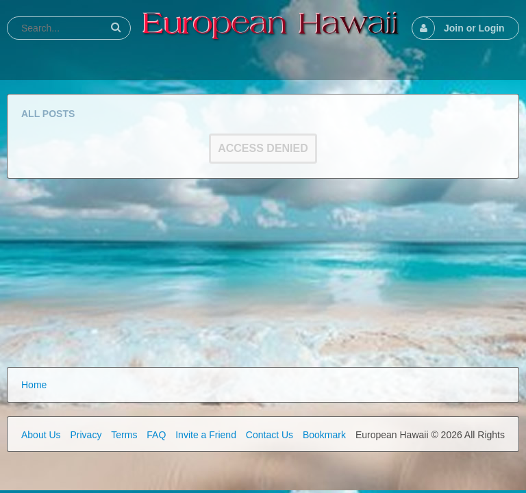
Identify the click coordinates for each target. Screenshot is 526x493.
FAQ (156, 434)
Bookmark (324, 434)
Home (34, 384)
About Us (41, 434)
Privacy (85, 434)
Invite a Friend (205, 434)
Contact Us (269, 434)
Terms (124, 434)
